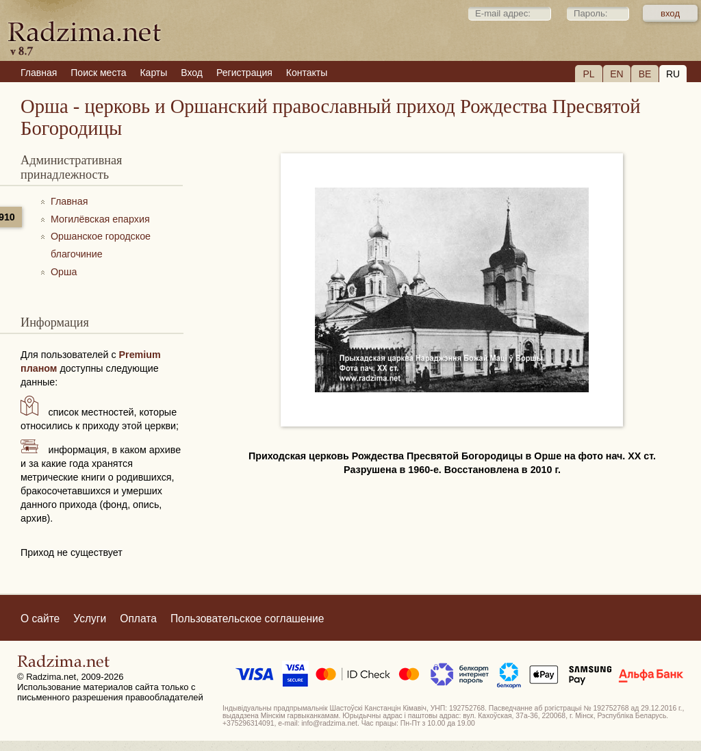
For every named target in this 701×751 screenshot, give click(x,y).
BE (645, 73)
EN (616, 73)
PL (588, 73)
